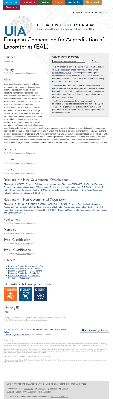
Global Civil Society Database (67, 25)
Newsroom (11, 7)
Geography (66, 29)
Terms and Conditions (59, 397)
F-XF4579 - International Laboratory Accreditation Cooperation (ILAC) (62, 207)
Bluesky (63, 389)
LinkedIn (52, 389)
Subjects (77, 29)
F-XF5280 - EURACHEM (26, 204)
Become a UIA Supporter (26, 392)
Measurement (35, 271)
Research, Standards (17, 266)
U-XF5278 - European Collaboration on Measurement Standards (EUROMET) (48, 184)
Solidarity (12, 278)
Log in (77, 13)
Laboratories (35, 268)
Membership (74, 2)
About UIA (11, 2)
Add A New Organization (94, 330)
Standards (34, 273)
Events (58, 2)
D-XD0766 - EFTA (46, 190)
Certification (35, 275)
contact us (67, 97)
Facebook (40, 389)
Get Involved (92, 2)
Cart (94, 13)
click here (56, 97)
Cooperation (24, 278)
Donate (103, 13)
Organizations (44, 29)
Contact (85, 13)
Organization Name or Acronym (64, 61)
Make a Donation (44, 392)
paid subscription (23, 73)
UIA (15, 24)
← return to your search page (16, 335)
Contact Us (28, 389)
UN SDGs (89, 29)
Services (45, 2)
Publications (29, 2)
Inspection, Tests (37, 266)
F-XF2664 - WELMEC (47, 204)
